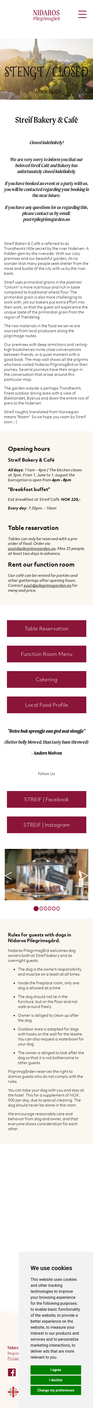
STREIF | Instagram (46, 824)
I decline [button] (55, 1380)
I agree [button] (55, 1370)
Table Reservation (46, 628)
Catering (46, 679)
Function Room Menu (46, 654)
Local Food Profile (46, 705)
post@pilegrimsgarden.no (32, 548)
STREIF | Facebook (46, 799)
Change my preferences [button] (55, 1390)
